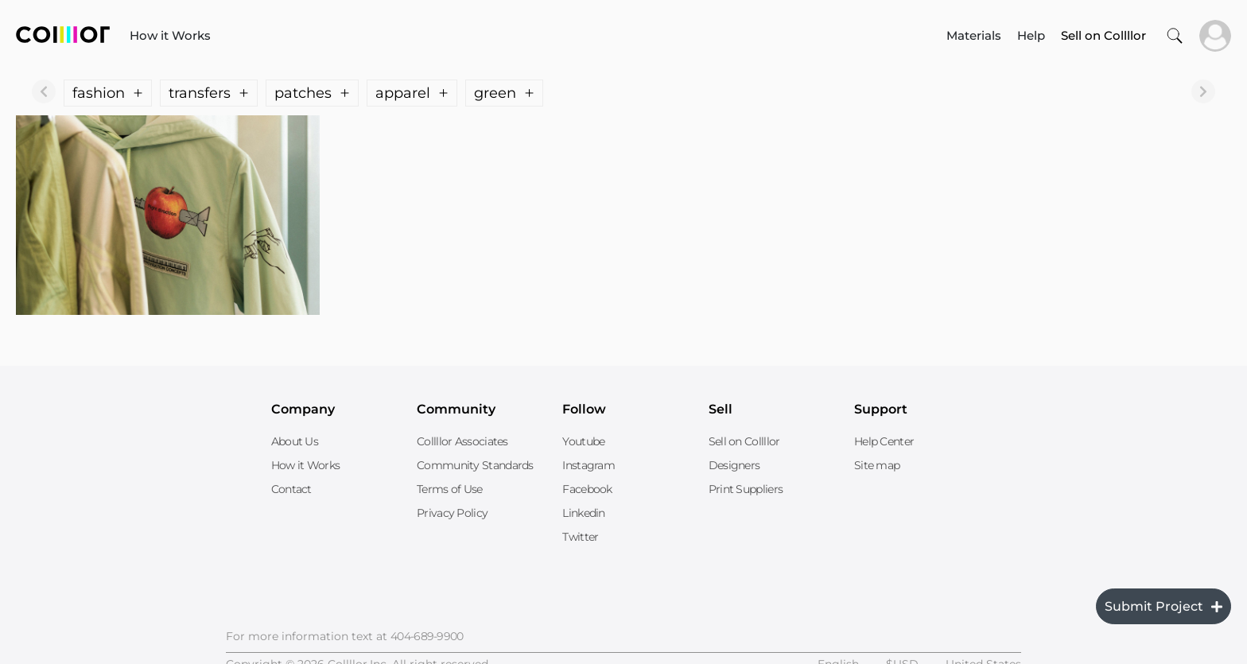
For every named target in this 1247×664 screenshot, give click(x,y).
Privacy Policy (452, 513)
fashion (107, 93)
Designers (734, 465)
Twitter (580, 537)
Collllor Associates (462, 441)
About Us (294, 441)
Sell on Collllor (744, 441)
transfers (209, 93)
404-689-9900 (427, 636)
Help (1031, 35)
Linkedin (583, 513)
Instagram (588, 465)
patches (312, 93)
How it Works (170, 35)
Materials (973, 35)
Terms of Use (450, 489)
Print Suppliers (746, 489)
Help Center (884, 441)
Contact (291, 489)
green (504, 93)
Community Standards (475, 465)
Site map (876, 465)
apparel (412, 93)
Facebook (587, 489)
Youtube (583, 441)
